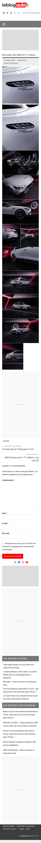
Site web (5, 533)
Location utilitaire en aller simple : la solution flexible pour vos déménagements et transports (20, 675)
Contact (21, 829)
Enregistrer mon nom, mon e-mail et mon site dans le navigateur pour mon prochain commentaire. (19, 546)
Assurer (11, 13)
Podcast (15, 13)
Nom (4, 513)
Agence (19, 13)
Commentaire (8, 480)
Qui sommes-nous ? (10, 829)
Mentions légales (9, 826)
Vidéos (8, 13)
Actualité (6, 441)
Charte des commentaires (26, 826)
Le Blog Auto (21, 60)
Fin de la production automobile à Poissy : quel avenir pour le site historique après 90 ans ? (20, 714)
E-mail (5, 523)
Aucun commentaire (11, 63)
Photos (4, 13)
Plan (28, 829)
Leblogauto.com (26, 836)
